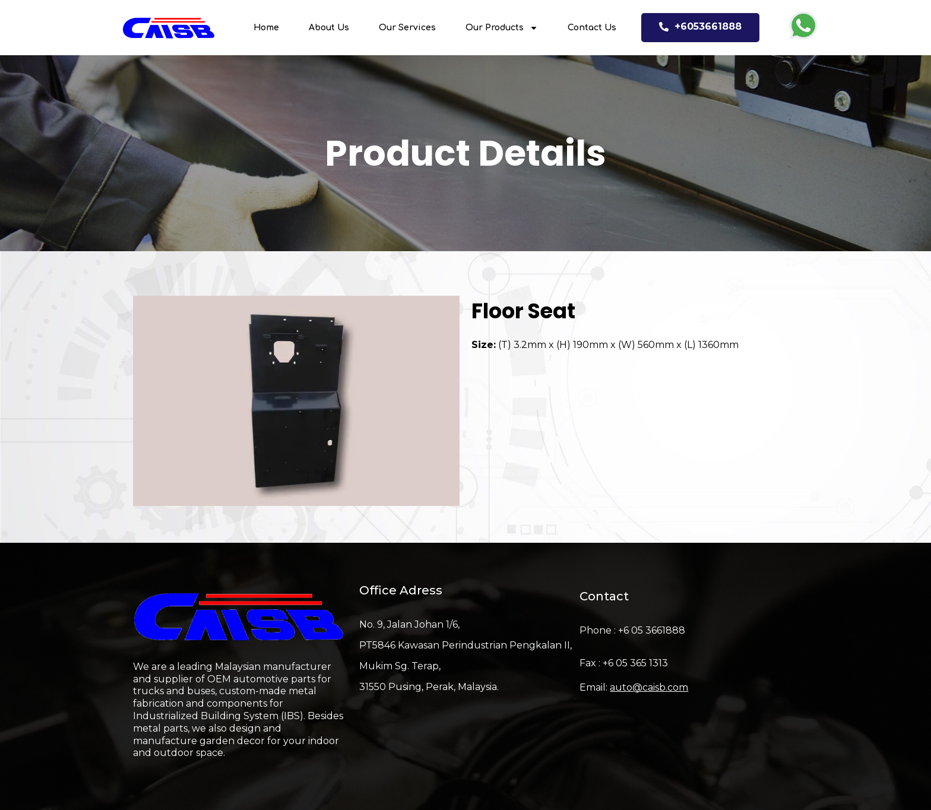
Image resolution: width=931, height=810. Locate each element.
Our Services (407, 27)
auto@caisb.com (649, 687)
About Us (329, 27)
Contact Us (592, 27)
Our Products (502, 28)
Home (266, 27)
